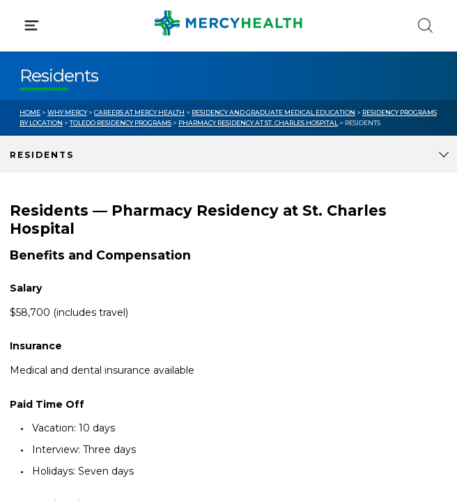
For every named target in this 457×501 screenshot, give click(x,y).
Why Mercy (67, 112)
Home (30, 112)
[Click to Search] (425, 25)
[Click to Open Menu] (32, 25)
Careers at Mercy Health (139, 112)
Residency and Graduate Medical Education (273, 112)
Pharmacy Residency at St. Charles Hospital (258, 123)
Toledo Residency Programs (120, 123)
